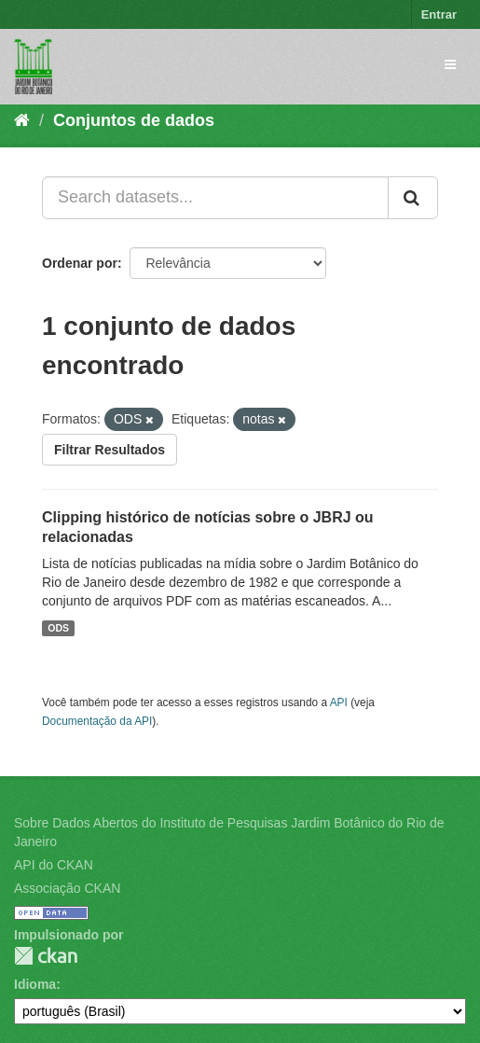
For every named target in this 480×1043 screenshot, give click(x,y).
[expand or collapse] (450, 64)
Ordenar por (79, 263)
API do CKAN (53, 864)
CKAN (45, 956)
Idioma (35, 984)
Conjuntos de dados (133, 120)
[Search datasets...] (215, 197)
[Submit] (413, 197)
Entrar (439, 14)
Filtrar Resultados (109, 449)
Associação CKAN (67, 888)
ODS (58, 627)
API (339, 702)
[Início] (22, 120)
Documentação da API (97, 721)
